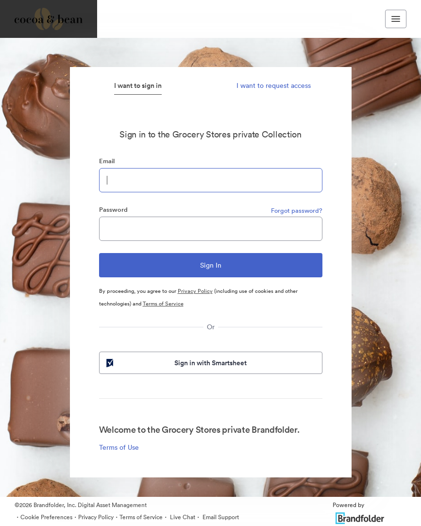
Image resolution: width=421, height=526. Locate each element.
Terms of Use (119, 447)
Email (107, 161)
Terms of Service (163, 303)
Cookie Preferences (46, 517)
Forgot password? (296, 210)
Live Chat (181, 517)
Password (113, 209)
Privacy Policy (195, 291)
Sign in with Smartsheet (175, 363)
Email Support (220, 517)
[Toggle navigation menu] (395, 19)
